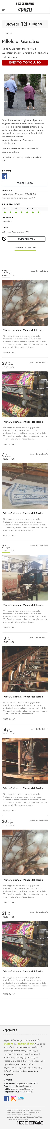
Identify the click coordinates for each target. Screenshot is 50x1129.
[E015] (21, 1098)
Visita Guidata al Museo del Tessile (23, 330)
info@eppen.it (21, 1083)
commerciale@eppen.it (23, 1089)
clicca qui (29, 1092)
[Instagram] (13, 1098)
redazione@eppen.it (22, 1086)
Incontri (7, 33)
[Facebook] (4, 176)
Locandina (7, 222)
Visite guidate (9, 353)
